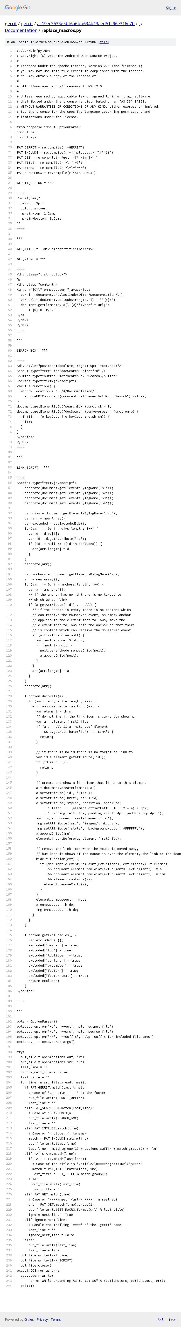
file (104, 42)
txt (161, 1319)
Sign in (171, 7)
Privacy (42, 1319)
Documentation (21, 30)
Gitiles (29, 1319)
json (172, 1319)
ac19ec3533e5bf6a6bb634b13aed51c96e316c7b (86, 23)
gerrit (11, 23)
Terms (56, 1319)
